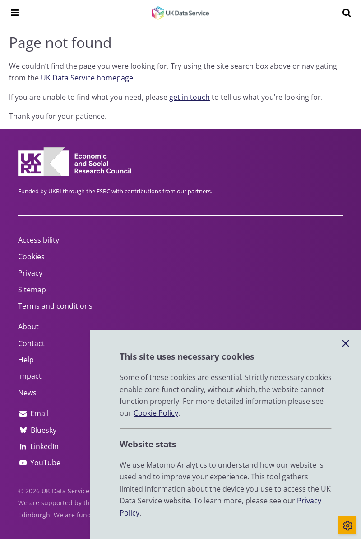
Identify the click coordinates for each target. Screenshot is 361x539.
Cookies (31, 257)
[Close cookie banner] (346, 343)
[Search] (346, 12)
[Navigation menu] (14, 12)
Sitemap (32, 290)
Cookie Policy (156, 413)
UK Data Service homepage (87, 78)
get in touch (189, 97)
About (28, 327)
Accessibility (38, 240)
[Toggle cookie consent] (347, 525)
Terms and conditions (55, 306)
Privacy (30, 273)
